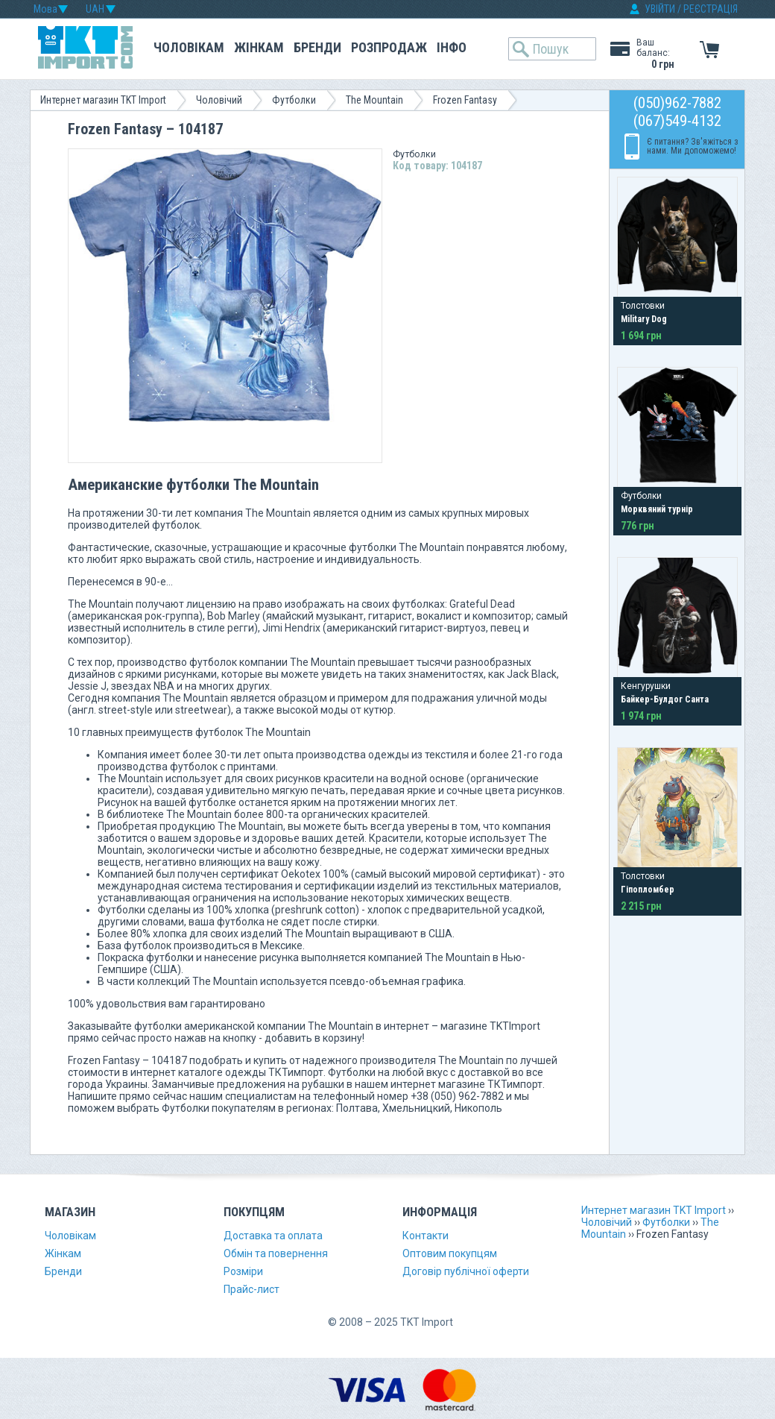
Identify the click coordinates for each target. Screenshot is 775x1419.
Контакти (425, 1236)
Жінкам (259, 47)
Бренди (317, 47)
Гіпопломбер (647, 889)
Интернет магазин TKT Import (103, 100)
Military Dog (644, 319)
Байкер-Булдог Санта (665, 699)
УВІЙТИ (660, 9)
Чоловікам (189, 47)
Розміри (243, 1271)
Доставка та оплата (273, 1236)
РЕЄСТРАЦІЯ (710, 9)
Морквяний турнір (657, 509)
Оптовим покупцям (449, 1253)
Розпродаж (389, 47)
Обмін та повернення (276, 1253)
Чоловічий (219, 100)
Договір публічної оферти (465, 1271)
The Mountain (374, 100)
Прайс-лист (251, 1289)
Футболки (294, 100)
